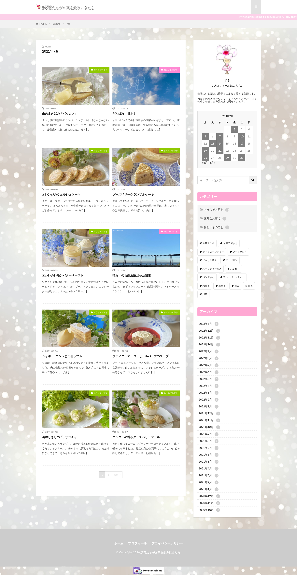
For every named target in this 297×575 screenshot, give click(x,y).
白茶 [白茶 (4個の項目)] (236, 285)
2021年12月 (209, 413)
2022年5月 (209, 379)
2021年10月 (209, 427)
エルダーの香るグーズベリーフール (136, 437)
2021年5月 (209, 462)
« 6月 (205, 162)
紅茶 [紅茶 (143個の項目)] (250, 285)
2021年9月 (209, 434)
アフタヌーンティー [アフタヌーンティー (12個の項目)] (213, 251)
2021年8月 (209, 441)
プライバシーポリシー (167, 543)
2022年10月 (209, 345)
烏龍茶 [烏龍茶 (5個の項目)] (222, 285)
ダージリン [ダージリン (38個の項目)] (231, 260)
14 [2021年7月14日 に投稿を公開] (219, 143)
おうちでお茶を (100, 70)
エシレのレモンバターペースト (62, 275)
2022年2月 (209, 400)
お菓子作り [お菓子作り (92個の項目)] (208, 243)
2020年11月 (209, 503)
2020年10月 (209, 510)
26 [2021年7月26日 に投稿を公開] (205, 157)
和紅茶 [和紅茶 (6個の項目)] (206, 285)
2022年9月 (209, 351)
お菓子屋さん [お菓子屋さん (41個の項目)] (230, 243)
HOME (43, 23)
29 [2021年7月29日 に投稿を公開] (227, 157)
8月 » (212, 162)
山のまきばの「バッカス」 (60, 113)
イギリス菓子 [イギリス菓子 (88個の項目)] (210, 260)
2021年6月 (209, 455)
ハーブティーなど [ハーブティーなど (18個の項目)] (212, 268)
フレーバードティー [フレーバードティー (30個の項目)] (234, 277)
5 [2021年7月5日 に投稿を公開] (205, 136)
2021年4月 (209, 469)
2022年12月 (209, 331)
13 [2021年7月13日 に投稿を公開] (212, 143)
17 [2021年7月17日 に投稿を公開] (241, 143)
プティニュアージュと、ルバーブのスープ (140, 356)
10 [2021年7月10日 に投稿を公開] (241, 136)
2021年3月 (209, 476)
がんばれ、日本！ (124, 113)
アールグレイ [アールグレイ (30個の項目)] (240, 251)
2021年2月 (209, 482)
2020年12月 (209, 496)
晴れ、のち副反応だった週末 (131, 275)
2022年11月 (209, 338)
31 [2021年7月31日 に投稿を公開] (241, 157)
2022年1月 (209, 407)
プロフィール (137, 543)
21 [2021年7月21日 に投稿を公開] (219, 150)
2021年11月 (209, 420)
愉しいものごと (171, 70)
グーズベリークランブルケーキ (133, 194)
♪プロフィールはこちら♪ (227, 85)
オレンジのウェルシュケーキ (61, 194)
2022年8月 (209, 358)
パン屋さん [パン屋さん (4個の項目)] (208, 277)
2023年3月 (209, 324)
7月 (68, 23)
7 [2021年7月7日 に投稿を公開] (220, 136)
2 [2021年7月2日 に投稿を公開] (234, 129)
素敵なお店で (215, 219)
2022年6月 (209, 372)
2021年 (57, 23)
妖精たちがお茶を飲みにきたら (160, 552)
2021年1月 (209, 489)
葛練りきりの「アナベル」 (60, 437)
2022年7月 (209, 365)
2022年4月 (209, 386)
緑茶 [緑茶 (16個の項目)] (205, 294)
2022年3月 (209, 393)
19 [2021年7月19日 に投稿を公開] (205, 150)
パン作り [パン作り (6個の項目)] (235, 268)
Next (116, 474)
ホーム (118, 543)
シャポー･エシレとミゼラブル (62, 356)
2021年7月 (209, 448)
